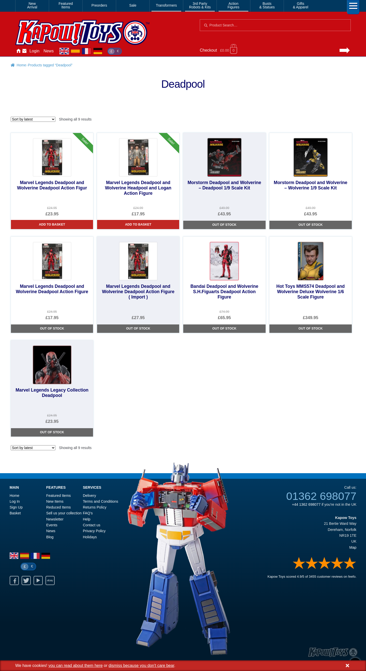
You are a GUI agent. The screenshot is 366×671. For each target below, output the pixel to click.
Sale (132, 5)
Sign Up (16, 507)
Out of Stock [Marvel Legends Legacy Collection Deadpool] (52, 432)
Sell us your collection (64, 513)
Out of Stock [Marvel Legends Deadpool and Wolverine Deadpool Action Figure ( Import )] (138, 328)
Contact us (91, 525)
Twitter (26, 580)
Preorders (99, 5)
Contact (24, 51)
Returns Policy (94, 507)
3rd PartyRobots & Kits (200, 5)
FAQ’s (88, 513)
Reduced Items (58, 507)
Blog (50, 537)
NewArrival (32, 5)
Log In (15, 501)
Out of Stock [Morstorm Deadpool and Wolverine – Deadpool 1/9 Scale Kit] (224, 225)
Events (51, 525)
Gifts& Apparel (300, 5)
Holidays (90, 537)
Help (86, 519)
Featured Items (58, 496)
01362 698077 (321, 496)
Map (352, 547)
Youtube (38, 580)
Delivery (89, 496)
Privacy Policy (94, 531)
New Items (55, 501)
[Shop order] (33, 119)
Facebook (14, 580)
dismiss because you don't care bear (141, 665)
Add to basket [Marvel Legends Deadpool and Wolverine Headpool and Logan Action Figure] (138, 224)
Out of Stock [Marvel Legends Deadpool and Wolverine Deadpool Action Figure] (52, 328)
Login (34, 51)
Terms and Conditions (100, 501)
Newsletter (55, 519)
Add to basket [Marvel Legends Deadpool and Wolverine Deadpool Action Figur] (52, 224)
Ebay (50, 580)
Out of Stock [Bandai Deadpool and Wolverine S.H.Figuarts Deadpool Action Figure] (224, 328)
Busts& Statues (267, 5)
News (48, 51)
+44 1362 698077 (306, 504)
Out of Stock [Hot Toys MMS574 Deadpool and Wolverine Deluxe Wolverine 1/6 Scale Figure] (310, 328)
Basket (15, 513)
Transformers (166, 5)
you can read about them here (75, 665)
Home (18, 51)
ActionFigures (233, 5)
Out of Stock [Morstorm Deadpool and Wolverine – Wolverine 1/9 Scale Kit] (310, 225)
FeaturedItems (65, 5)
